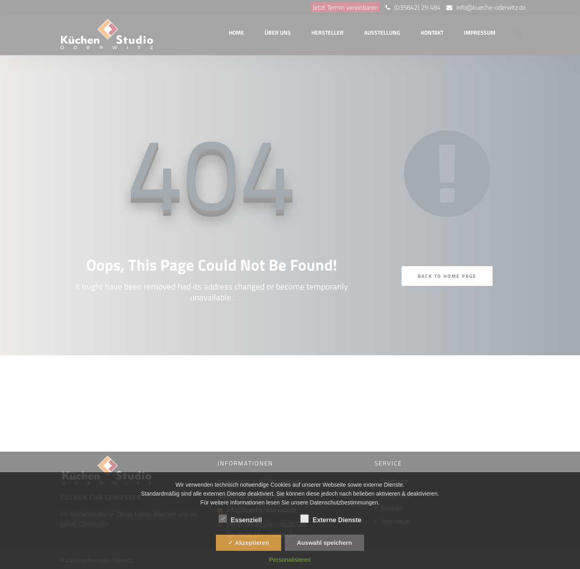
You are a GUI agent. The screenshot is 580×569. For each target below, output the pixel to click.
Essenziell (240, 518)
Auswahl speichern (324, 542)
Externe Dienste (330, 518)
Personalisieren (290, 559)
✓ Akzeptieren (248, 542)
